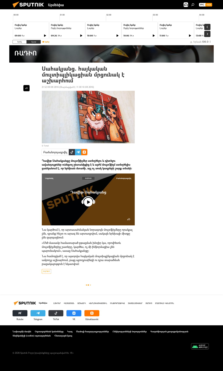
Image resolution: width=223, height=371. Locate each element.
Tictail (46, 145)
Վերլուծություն (98, 303)
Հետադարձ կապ (63, 335)
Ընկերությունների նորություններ (130, 331)
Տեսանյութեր (135, 303)
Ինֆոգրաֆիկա (117, 303)
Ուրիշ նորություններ (61, 28)
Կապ (69, 331)
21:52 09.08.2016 (50, 87)
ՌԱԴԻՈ (88, 178)
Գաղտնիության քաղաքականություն (169, 331)
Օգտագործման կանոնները (49, 331)
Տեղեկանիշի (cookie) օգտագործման (32, 335)
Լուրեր (18, 28)
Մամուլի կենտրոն (164, 303)
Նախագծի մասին (22, 331)
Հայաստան (69, 303)
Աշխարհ (81, 303)
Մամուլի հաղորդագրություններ (92, 331)
